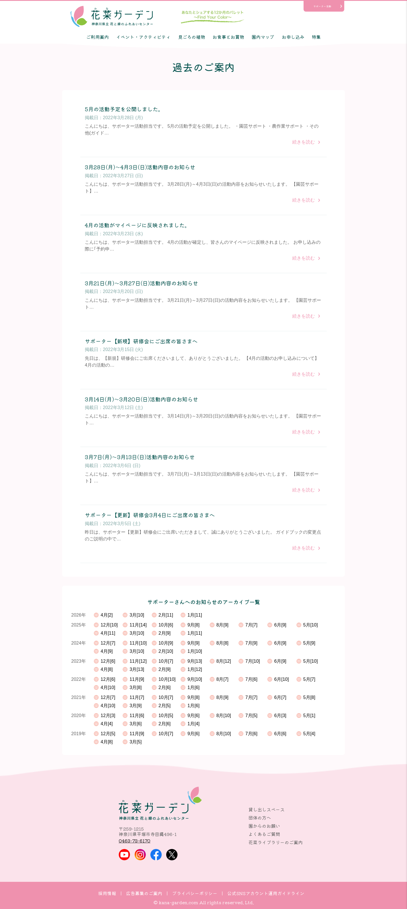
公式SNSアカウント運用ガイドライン (265, 893)
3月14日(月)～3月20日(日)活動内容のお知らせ (141, 399)
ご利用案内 (97, 36)
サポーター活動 (322, 6)
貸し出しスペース (266, 809)
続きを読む (303, 142)
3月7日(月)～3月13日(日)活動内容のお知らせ (140, 457)
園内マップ (263, 36)
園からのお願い (264, 825)
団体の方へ (259, 817)
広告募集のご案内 (144, 893)
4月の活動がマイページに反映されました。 (137, 225)
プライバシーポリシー (194, 893)
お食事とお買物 (228, 36)
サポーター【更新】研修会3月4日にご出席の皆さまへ (150, 515)
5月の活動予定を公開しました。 (124, 109)
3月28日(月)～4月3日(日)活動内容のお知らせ (140, 167)
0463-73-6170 (134, 840)
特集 (316, 36)
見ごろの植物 (191, 36)
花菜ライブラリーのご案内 (275, 842)
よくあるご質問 (264, 834)
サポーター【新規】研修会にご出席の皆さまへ (141, 341)
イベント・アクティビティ (143, 36)
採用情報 (107, 893)
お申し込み (293, 36)
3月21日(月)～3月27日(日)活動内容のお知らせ (141, 283)
